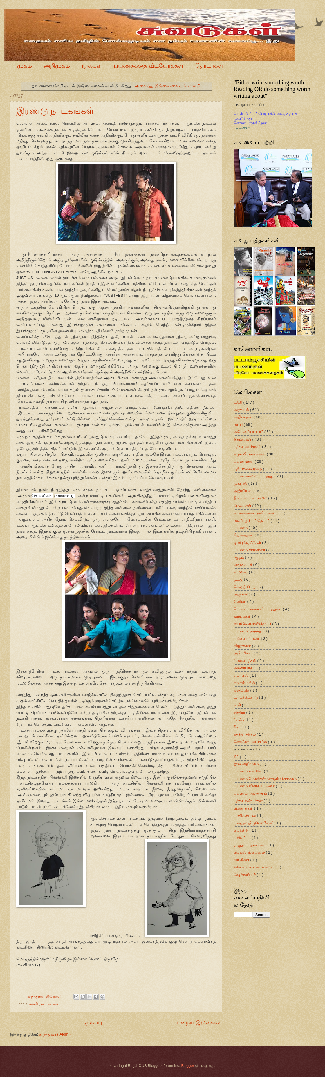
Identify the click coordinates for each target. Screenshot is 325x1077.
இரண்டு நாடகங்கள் (55, 110)
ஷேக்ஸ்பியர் (245, 875)
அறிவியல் (243, 491)
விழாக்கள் (243, 646)
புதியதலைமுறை (248, 469)
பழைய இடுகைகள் (199, 1023)
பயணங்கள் (244, 461)
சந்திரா (240, 712)
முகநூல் (241, 483)
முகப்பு (93, 1023)
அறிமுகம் (57, 65)
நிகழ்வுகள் (243, 439)
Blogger (187, 1065)
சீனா (238, 727)
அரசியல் (242, 410)
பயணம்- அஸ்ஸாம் (251, 793)
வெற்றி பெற (245, 587)
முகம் (24, 65)
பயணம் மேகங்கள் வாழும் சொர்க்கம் (265, 778)
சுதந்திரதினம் (245, 734)
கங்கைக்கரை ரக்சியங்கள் (255, 513)
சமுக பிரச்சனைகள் (250, 454)
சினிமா (240, 601)
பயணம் (241, 528)
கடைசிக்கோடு (246, 697)
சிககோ (240, 719)
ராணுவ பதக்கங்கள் (250, 845)
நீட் (237, 756)
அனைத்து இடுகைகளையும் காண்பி (168, 86)
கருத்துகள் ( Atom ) (55, 1034)
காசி (238, 705)
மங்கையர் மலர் (247, 638)
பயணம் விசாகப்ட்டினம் (255, 786)
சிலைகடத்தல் (245, 660)
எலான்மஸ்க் (245, 682)
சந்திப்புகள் (244, 417)
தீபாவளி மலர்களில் (251, 498)
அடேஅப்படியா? (249, 432)
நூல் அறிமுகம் (246, 764)
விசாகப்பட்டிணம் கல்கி (254, 867)
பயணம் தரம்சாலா (250, 550)
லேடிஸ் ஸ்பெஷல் (250, 852)
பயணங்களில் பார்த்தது (254, 476)
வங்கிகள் (242, 860)
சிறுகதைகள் (244, 535)
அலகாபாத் (244, 668)
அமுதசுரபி (243, 564)
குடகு (239, 579)
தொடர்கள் (209, 65)
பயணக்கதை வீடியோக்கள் (148, 65)
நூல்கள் (92, 65)
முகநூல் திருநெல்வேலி (254, 823)
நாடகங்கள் (50, 1004)
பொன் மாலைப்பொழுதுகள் (258, 609)
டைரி (239, 424)
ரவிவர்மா (243, 837)
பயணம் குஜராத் (248, 631)
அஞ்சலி (241, 594)
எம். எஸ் (242, 675)
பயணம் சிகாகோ (249, 771)
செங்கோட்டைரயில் (251, 742)
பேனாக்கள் (244, 808)
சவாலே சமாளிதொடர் (253, 624)
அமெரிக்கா (244, 653)
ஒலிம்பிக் (242, 690)
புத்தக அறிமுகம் (248, 446)
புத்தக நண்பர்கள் (248, 801)
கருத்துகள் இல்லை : (45, 996)
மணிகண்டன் (245, 815)
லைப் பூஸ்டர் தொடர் (252, 520)
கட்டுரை (241, 572)
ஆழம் (239, 557)
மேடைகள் (243, 506)
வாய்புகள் (243, 616)
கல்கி (34, 1004)
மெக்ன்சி (242, 830)
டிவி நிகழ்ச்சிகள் (248, 542)
